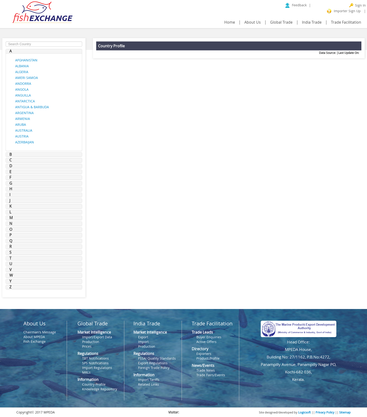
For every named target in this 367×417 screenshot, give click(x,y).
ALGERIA (21, 72)
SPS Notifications (95, 363)
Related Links (148, 384)
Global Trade (281, 22)
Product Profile (208, 358)
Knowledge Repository (99, 389)
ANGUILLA (23, 95)
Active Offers (206, 341)
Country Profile (94, 384)
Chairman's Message (39, 332)
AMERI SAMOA (26, 77)
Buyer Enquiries (208, 337)
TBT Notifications (95, 358)
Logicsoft (304, 412)
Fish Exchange (34, 341)
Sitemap (345, 412)
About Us (252, 22)
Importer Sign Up (347, 11)
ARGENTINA (24, 113)
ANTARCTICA (25, 101)
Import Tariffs (148, 379)
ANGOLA (22, 89)
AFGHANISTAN (26, 60)
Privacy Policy (325, 412)
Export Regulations (153, 363)
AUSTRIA (22, 136)
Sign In (360, 5)
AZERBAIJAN (24, 142)
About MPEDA (34, 337)
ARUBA (20, 124)
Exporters (203, 353)
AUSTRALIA (23, 130)
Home (229, 22)
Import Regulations (97, 367)
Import (143, 341)
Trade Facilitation (346, 22)
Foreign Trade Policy (153, 367)
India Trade (312, 22)
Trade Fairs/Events (210, 375)
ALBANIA (22, 66)
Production (90, 341)
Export (143, 337)
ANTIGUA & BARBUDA (32, 107)
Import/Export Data (97, 337)
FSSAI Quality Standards (157, 358)
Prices (87, 346)
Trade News (205, 370)
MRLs (86, 372)
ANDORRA (23, 83)
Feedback (300, 5)
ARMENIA (22, 118)
